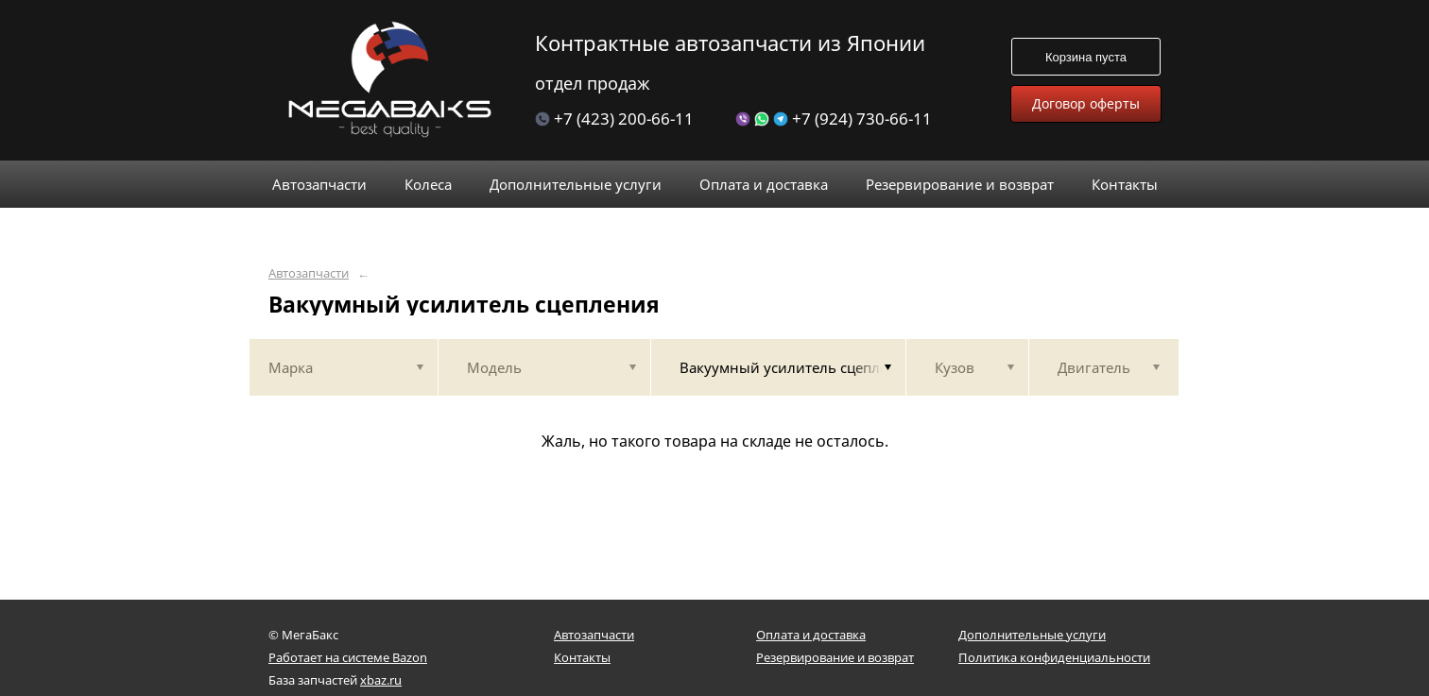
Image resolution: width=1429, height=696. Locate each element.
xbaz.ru (381, 679)
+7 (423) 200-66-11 (614, 118)
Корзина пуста (1086, 57)
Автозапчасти (308, 273)
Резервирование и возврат (835, 657)
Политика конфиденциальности (1054, 657)
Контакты (582, 657)
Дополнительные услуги (1032, 634)
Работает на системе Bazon (347, 657)
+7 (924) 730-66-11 (833, 118)
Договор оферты (1086, 103)
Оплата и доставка (811, 634)
